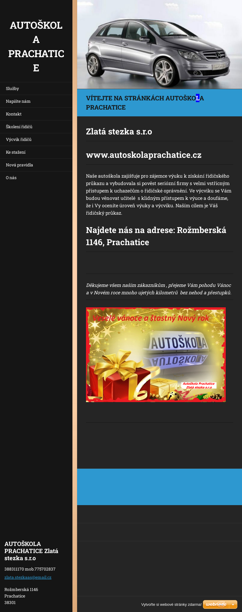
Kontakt (14, 114)
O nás (11, 177)
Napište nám (18, 101)
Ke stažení (15, 152)
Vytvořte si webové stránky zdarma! (171, 604)
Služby (12, 88)
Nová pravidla (19, 165)
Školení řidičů (19, 126)
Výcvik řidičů (19, 139)
